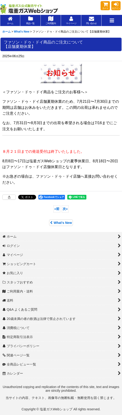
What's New (61, 223)
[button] (112, 20)
